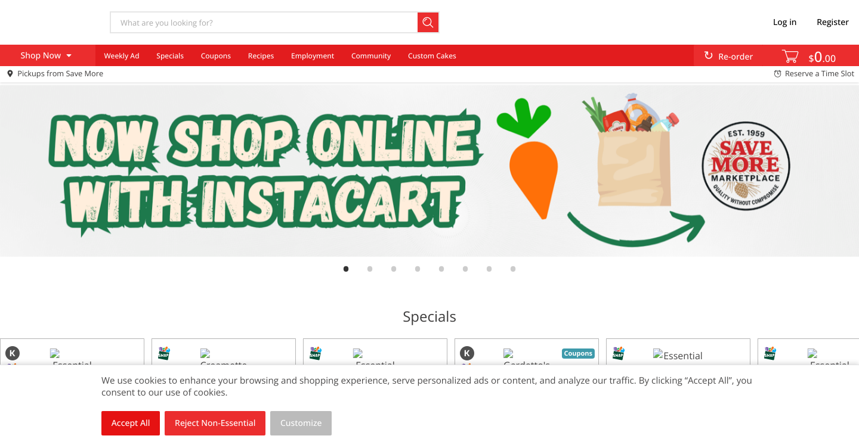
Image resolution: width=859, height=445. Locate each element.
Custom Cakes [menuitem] (432, 56)
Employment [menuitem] (312, 56)
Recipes (261, 56)
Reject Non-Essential (215, 423)
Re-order (735, 57)
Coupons (216, 56)
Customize (301, 423)
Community (371, 56)
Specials (170, 56)
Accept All (131, 423)
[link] (429, 171)
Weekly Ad (121, 56)
